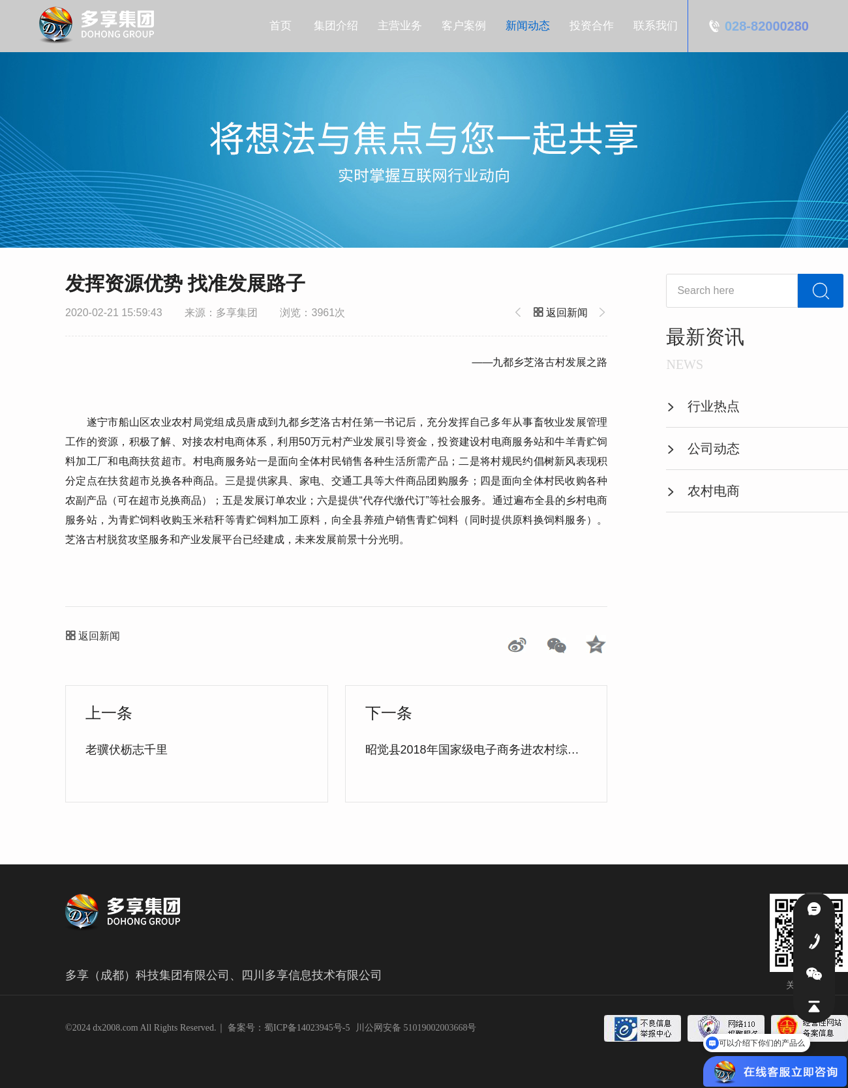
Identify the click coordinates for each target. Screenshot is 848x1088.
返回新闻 (562, 312)
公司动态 (703, 448)
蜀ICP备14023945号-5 (307, 1028)
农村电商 (703, 491)
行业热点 (703, 406)
